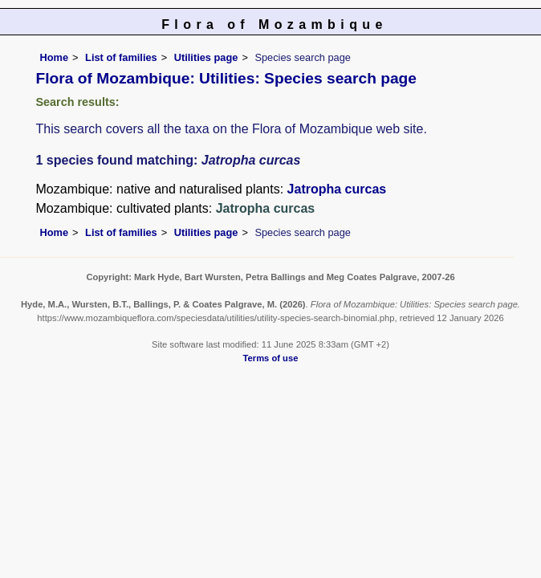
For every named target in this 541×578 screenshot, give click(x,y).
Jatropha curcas (337, 189)
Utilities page (206, 57)
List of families (121, 57)
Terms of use (271, 358)
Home (54, 57)
